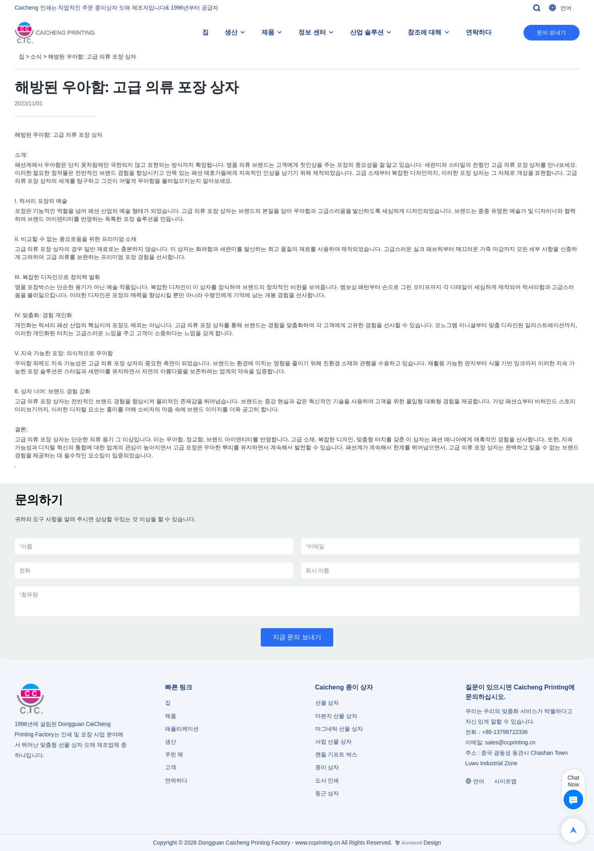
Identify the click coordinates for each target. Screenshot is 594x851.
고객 (170, 767)
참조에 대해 (424, 32)
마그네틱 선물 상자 (339, 729)
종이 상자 (327, 767)
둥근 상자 (327, 793)
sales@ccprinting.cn (510, 742)
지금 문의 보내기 (297, 637)
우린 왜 (174, 754)
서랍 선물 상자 (333, 741)
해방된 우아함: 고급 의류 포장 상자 (92, 56)
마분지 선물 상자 (336, 716)
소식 (36, 56)
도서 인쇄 (327, 780)
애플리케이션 (182, 729)
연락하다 (478, 32)
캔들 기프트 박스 (336, 754)
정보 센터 (312, 32)
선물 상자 (327, 702)
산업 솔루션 (367, 32)
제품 (268, 32)
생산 (231, 32)
